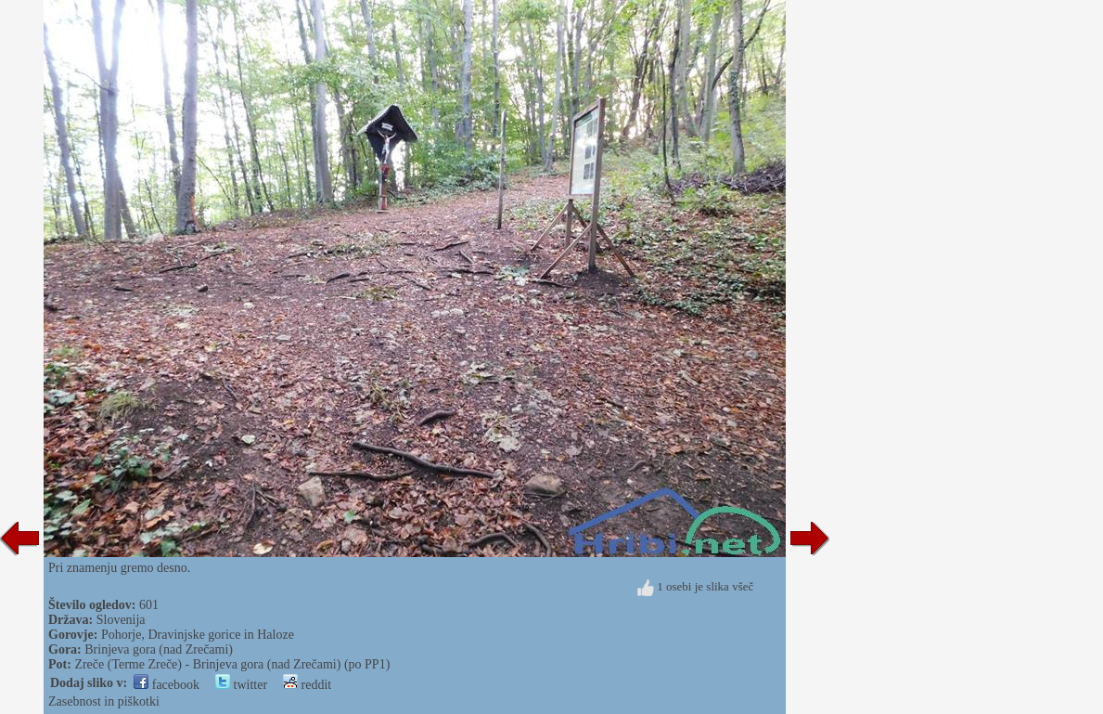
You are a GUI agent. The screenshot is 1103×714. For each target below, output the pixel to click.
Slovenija (121, 620)
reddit (307, 685)
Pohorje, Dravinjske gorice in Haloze (197, 635)
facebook (166, 685)
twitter (241, 685)
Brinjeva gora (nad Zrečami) (158, 649)
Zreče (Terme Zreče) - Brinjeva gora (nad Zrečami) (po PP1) (232, 664)
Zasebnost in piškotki (104, 701)
